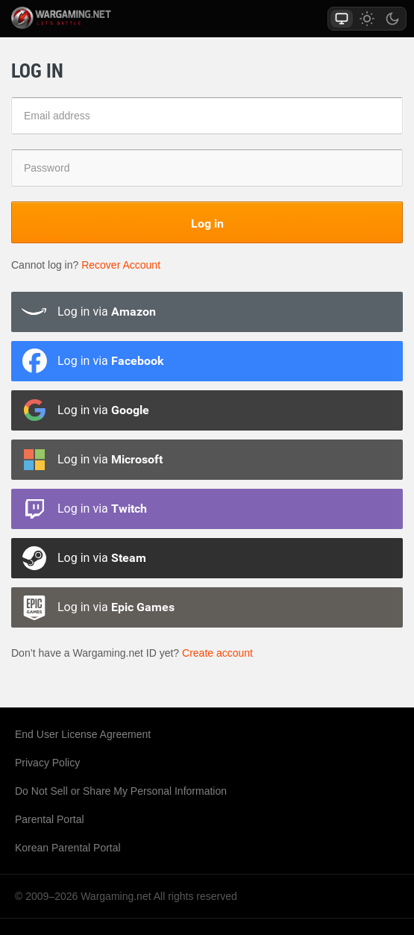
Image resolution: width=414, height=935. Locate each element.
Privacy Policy (47, 763)
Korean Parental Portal (68, 848)
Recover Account (120, 265)
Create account (217, 653)
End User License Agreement (83, 734)
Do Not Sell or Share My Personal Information (121, 791)
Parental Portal (49, 819)
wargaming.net (77, 18)
